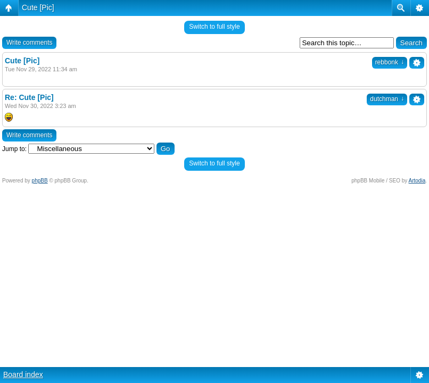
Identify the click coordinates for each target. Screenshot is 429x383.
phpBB (40, 181)
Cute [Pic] (38, 7)
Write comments (29, 42)
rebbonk (389, 62)
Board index (23, 374)
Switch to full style (214, 26)
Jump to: (14, 149)
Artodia (417, 181)
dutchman (387, 99)
